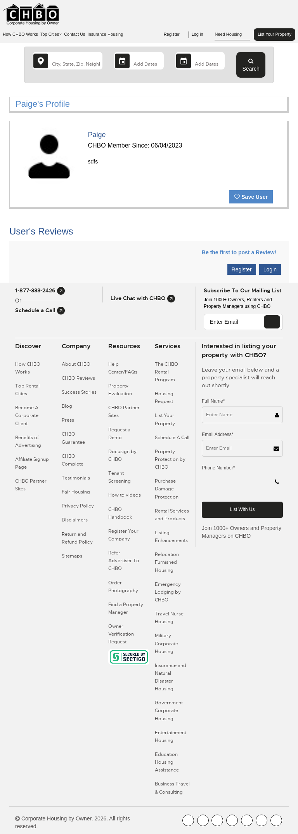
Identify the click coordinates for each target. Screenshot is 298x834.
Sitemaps (72, 556)
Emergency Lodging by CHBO (168, 592)
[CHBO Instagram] (232, 820)
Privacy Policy (78, 506)
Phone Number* (218, 468)
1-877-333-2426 (40, 290)
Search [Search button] (250, 65)
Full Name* (213, 401)
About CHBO (76, 364)
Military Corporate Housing (166, 643)
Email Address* (217, 434)
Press (68, 420)
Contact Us (74, 34)
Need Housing (232, 34)
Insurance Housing (105, 34)
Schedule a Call (40, 310)
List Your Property (274, 34)
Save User (251, 197)
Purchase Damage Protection (166, 489)
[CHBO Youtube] (203, 820)
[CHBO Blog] (217, 820)
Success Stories (79, 392)
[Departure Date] (200, 61)
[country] (67, 61)
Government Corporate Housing (169, 710)
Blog (67, 406)
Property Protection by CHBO (170, 459)
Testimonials (76, 478)
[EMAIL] (272, 321)
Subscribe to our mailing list (242, 290)
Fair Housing (76, 492)
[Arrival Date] (139, 61)
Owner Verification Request (121, 634)
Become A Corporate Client (26, 415)
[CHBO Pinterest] (261, 820)
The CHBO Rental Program (166, 372)
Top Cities (51, 34)
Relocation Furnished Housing (167, 562)
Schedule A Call (172, 437)
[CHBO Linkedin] (247, 820)
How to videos (124, 495)
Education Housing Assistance (167, 762)
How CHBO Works (20, 34)
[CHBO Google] (276, 820)
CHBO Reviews (78, 378)
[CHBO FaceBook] (188, 820)
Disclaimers (75, 520)
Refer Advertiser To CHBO (123, 561)
